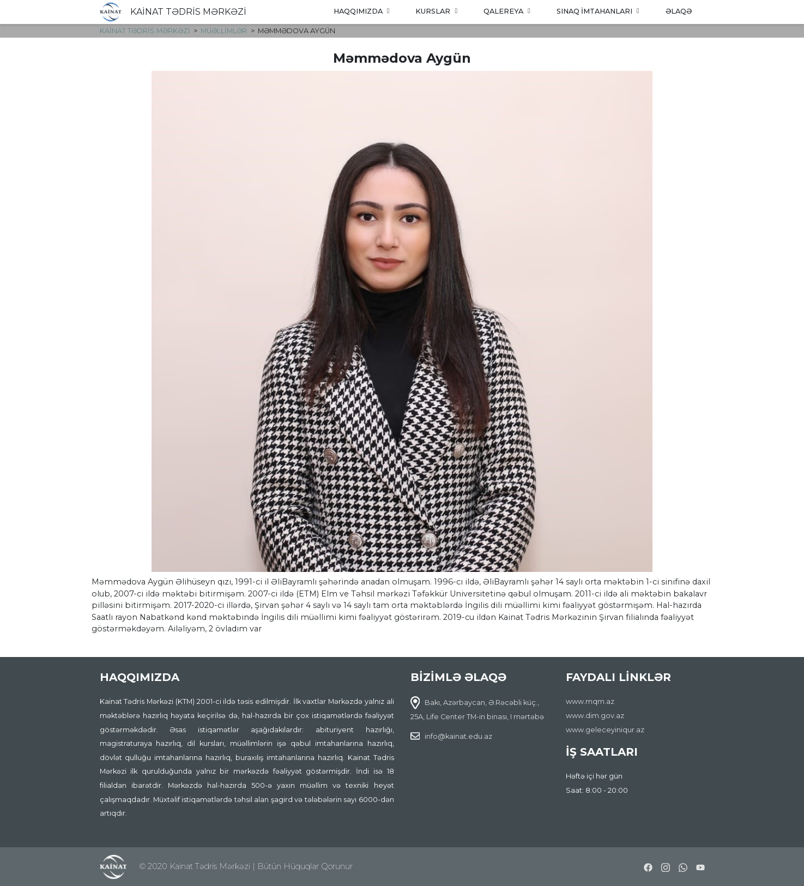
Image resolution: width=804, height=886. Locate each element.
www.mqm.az (590, 701)
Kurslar (436, 11)
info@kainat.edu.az (458, 736)
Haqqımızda (362, 11)
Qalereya (506, 11)
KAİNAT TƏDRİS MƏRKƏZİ (188, 12)
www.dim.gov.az (595, 716)
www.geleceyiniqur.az (605, 730)
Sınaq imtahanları (598, 11)
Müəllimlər (224, 31)
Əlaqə (679, 11)
